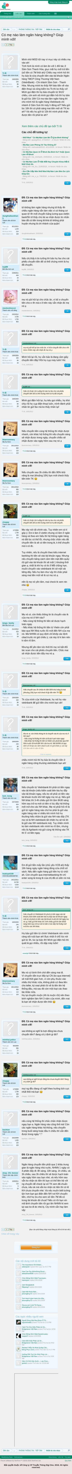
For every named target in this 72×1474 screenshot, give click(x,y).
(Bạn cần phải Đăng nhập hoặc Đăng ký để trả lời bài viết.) (50, 1229)
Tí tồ (4, 73)
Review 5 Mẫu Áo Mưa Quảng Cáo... (35, 1347)
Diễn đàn (19, 14)
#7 (67, 446)
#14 (67, 883)
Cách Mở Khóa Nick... (30, 1292)
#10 (67, 658)
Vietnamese (18, 1457)
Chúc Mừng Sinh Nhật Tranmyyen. (34, 1278)
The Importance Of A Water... (32, 1265)
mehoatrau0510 (38, 147)
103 (17, 234)
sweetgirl (26, 953)
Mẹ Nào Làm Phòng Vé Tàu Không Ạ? (39, 145)
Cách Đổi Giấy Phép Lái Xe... (32, 1341)
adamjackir (26, 1267)
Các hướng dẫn (44, 13)
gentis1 (24, 1363)
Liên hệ (60, 1457)
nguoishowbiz (27, 1322)
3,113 (17, 887)
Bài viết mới (19, 17)
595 (17, 1048)
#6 (67, 412)
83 (18, 809)
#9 (67, 590)
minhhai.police (9, 1040)
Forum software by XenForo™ (21, 1460)
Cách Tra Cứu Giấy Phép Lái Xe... (34, 1327)
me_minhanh (36, 157)
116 (17, 1184)
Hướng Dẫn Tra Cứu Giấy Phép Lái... (35, 1354)
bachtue (6, 1130)
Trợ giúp (68, 1457)
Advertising (52, 1457)
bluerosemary (8, 439)
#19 (67, 1139)
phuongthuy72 (27, 1294)
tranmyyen (25, 1280)
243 (17, 82)
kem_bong (7, 796)
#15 (67, 948)
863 (17, 322)
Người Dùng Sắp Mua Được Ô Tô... (34, 1320)
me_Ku (34, 166)
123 (17, 538)
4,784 (17, 317)
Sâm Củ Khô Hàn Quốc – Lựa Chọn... (35, 1361)
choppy (5, 522)
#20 (67, 1215)
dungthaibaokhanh (10, 217)
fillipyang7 (25, 1287)
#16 (67, 1007)
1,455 (17, 1140)
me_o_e (34, 176)
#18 (67, 1097)
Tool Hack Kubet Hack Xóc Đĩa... (33, 1298)
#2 (67, 234)
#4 (67, 311)
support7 (25, 1336)
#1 (67, 183)
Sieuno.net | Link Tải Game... (32, 1305)
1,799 (17, 533)
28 (18, 87)
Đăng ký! (36, 1247)
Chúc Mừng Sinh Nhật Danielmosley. (35, 1334)
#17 (67, 1039)
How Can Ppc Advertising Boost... (34, 1271)
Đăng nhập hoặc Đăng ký (59, 2)
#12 (67, 768)
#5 (67, 365)
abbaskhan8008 (27, 1273)
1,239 (17, 229)
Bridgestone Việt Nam (30, 1329)
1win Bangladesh (28, 1285)
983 (17, 448)
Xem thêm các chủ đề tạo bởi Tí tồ (42, 126)
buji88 (5, 267)
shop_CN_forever (10, 1173)
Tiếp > (11, 45)
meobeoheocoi (9, 308)
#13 (67, 841)
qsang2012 (36, 140)
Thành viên (30, 13)
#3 (67, 270)
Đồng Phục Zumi (28, 1350)
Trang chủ (7, 13)
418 (17, 631)
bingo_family (8, 623)
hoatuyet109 (7, 874)
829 (17, 804)
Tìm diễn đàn (7, 17)
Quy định (68, 1460)
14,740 (16, 882)
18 (18, 1188)
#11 (67, 708)
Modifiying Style (7, 1457)
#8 (67, 484)
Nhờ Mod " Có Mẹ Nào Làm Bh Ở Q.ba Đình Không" (46, 137)
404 (17, 275)
